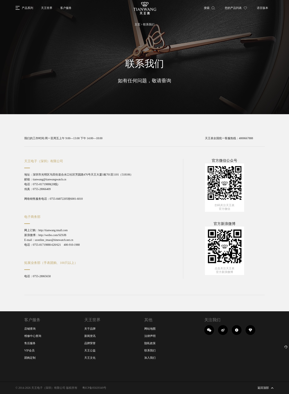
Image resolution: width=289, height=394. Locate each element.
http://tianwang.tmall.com (53, 230)
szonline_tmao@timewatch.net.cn (54, 239)
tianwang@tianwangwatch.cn (49, 179)
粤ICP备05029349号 (94, 387)
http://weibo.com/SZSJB (52, 235)
